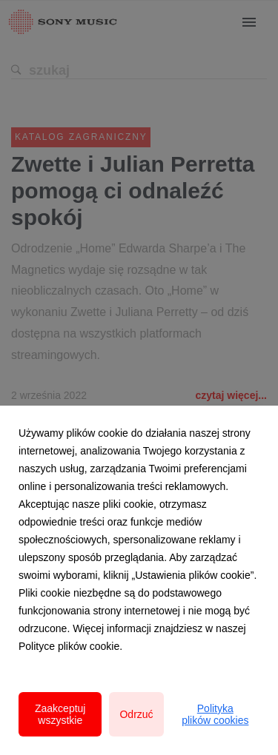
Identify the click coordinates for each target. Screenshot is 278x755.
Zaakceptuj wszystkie (60, 714)
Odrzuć (136, 714)
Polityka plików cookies (215, 714)
